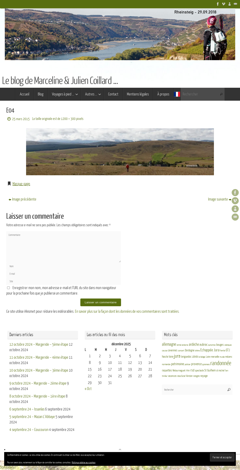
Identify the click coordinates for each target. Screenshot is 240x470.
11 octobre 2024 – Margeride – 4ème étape (38, 357)
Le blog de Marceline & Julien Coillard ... (60, 80)
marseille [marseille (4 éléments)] (215, 356)
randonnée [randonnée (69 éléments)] (220, 363)
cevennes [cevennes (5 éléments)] (172, 350)
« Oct (88, 389)
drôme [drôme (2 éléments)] (197, 350)
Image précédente (22, 199)
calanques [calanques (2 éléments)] (228, 345)
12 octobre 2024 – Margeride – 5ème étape (38, 344)
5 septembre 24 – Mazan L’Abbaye (32, 417)
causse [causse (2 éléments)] (164, 350)
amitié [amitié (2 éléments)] (179, 345)
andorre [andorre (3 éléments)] (185, 345)
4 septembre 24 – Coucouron (28, 430)
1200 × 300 (68, 119)
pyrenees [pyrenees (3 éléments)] (206, 364)
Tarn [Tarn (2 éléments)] (226, 371)
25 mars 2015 (21, 119)
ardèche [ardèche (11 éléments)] (194, 345)
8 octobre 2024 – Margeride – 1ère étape (37, 396)
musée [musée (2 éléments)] (222, 357)
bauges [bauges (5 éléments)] (220, 344)
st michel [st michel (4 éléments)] (220, 370)
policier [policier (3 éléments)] (188, 364)
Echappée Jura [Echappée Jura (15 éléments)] (209, 350)
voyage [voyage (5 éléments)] (204, 375)
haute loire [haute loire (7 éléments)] (167, 356)
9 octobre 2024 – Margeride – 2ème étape (37, 383)
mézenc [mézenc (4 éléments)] (228, 356)
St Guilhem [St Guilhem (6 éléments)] (210, 370)
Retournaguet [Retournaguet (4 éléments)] (179, 370)
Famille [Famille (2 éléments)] (222, 350)
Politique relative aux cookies (83, 462)
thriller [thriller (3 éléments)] (164, 376)
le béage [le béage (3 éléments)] (201, 357)
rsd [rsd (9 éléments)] (192, 370)
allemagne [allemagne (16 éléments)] (169, 344)
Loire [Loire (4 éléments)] (208, 356)
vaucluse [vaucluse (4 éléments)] (181, 376)
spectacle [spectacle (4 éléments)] (199, 370)
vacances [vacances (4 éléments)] (172, 376)
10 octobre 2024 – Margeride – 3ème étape (38, 370)
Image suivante (219, 199)
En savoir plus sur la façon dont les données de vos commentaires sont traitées (127, 311)
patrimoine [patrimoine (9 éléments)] (177, 364)
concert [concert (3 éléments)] (181, 350)
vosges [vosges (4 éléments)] (196, 376)
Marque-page (21, 184)
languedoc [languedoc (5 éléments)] (186, 356)
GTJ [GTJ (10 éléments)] (228, 350)
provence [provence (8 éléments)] (196, 364)
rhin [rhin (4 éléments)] (188, 370)
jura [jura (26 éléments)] (177, 356)
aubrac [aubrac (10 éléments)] (204, 345)
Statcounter (8, 467)
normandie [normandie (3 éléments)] (166, 364)
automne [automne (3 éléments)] (212, 345)
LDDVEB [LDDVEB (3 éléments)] (195, 357)
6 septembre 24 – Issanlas (26, 409)
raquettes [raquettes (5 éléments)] (167, 370)
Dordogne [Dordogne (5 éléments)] (190, 350)
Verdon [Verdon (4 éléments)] (189, 376)
